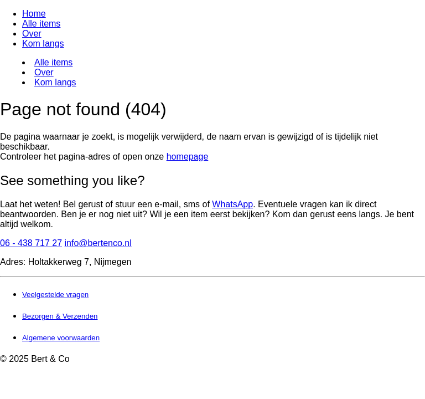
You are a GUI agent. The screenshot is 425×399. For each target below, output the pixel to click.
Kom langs (43, 43)
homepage (188, 156)
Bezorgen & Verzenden (59, 316)
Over (32, 33)
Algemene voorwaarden (61, 338)
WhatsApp (232, 204)
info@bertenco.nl (98, 243)
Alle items (41, 23)
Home (34, 13)
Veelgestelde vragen (55, 294)
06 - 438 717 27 (31, 243)
